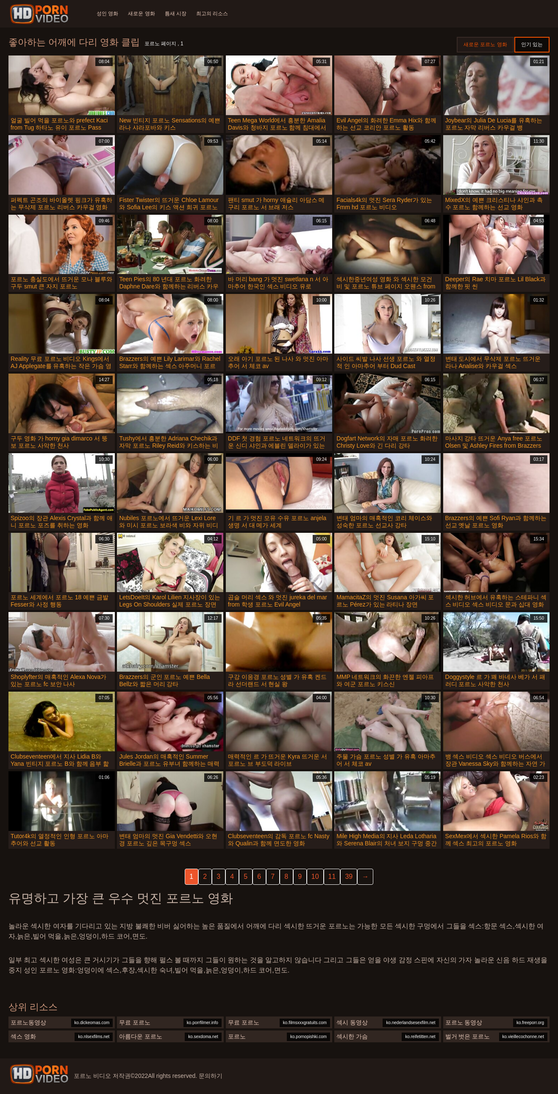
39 (349, 876)
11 (332, 876)
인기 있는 (532, 44)
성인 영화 (107, 14)
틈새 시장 (176, 14)
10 (315, 876)
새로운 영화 (141, 14)
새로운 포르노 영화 (485, 44)
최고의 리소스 (213, 14)
